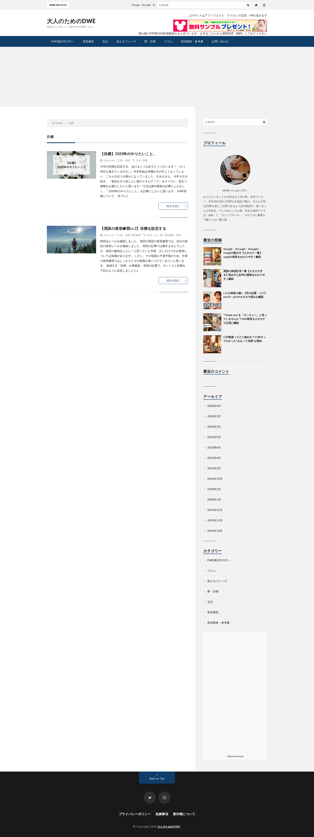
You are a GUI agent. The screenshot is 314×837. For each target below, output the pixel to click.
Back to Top (157, 778)
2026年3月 (214, 416)
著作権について (184, 814)
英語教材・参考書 (192, 41)
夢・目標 (150, 41)
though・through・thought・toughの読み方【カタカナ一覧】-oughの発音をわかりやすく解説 (188, 4)
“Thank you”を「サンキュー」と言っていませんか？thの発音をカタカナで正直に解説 (245, 318)
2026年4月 (214, 405)
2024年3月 (214, 426)
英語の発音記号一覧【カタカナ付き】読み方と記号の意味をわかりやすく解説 (244, 274)
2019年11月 (214, 520)
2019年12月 (214, 510)
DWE (149, 235)
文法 (105, 41)
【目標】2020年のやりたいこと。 (128, 154)
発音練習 (88, 41)
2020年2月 (214, 489)
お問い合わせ (220, 41)
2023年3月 (214, 468)
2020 (138, 160)
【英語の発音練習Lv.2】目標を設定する (133, 228)
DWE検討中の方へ (62, 41)
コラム (168, 41)
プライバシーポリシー (135, 814)
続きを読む (173, 206)
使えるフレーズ (126, 41)
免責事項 (161, 814)
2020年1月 (214, 499)
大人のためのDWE (71, 21)
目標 (145, 160)
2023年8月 (214, 447)
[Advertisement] (157, 77)
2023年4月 (214, 458)
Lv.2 (156, 235)
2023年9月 (214, 437)
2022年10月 (214, 478)
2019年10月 (214, 530)
